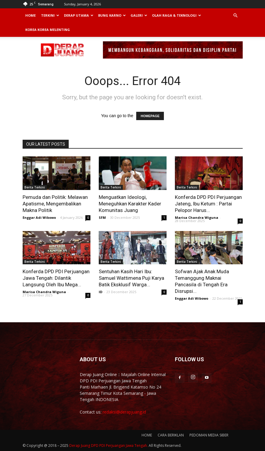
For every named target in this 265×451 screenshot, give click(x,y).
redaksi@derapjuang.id (124, 412)
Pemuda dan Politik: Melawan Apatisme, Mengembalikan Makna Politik (55, 203)
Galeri (139, 15)
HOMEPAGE (150, 116)
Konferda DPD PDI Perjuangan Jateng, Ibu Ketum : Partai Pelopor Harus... (208, 203)
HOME (147, 435)
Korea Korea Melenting (47, 29)
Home (30, 15)
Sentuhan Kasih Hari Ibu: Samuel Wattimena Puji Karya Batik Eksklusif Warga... (131, 277)
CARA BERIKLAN (171, 435)
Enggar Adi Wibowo (39, 217)
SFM (102, 217)
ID (100, 292)
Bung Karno (112, 15)
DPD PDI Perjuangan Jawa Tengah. (119, 445)
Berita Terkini (34, 187)
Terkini (50, 15)
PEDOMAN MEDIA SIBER (208, 435)
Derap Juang (79, 445)
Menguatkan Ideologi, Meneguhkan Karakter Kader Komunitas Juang (130, 203)
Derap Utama (78, 15)
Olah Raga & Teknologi (176, 15)
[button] (235, 15)
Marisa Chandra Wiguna (196, 217)
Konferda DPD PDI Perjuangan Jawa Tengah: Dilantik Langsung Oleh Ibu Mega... (56, 277)
